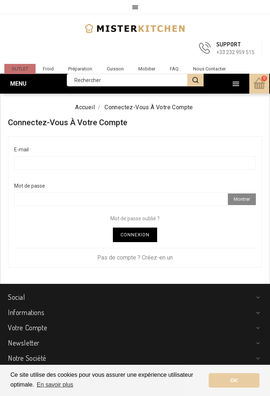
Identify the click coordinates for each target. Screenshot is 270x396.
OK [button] (234, 380)
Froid (48, 69)
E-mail (21, 149)
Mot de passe (29, 186)
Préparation (80, 69)
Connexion (135, 234)
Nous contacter (209, 69)
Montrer (242, 199)
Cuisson (115, 69)
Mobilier (146, 69)
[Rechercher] (135, 80)
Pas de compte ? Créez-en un (135, 257)
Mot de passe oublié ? (135, 218)
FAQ (174, 69)
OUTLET (20, 69)
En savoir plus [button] (55, 384)
